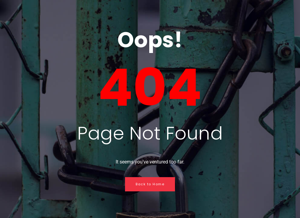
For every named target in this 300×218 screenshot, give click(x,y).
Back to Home (150, 184)
